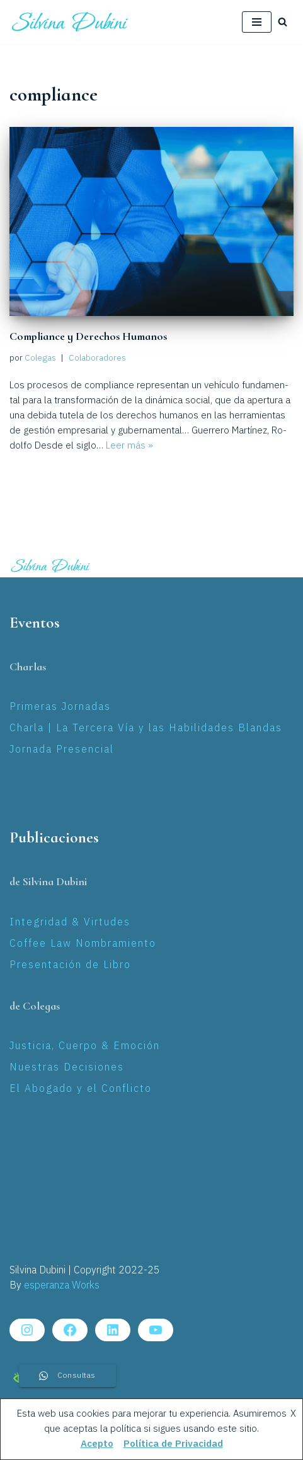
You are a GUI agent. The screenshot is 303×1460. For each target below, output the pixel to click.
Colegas (40, 358)
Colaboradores (97, 358)
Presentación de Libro (70, 965)
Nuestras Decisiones (66, 1067)
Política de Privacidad (173, 1444)
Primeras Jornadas (60, 707)
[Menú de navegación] (257, 22)
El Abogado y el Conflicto (80, 1089)
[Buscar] (282, 21)
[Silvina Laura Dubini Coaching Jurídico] (70, 22)
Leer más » (129, 446)
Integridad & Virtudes (69, 922)
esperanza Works (62, 1285)
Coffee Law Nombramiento (82, 943)
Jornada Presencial (61, 749)
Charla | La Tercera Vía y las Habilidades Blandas (145, 728)
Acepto (97, 1444)
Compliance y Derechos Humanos (88, 336)
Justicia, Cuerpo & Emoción (84, 1046)
